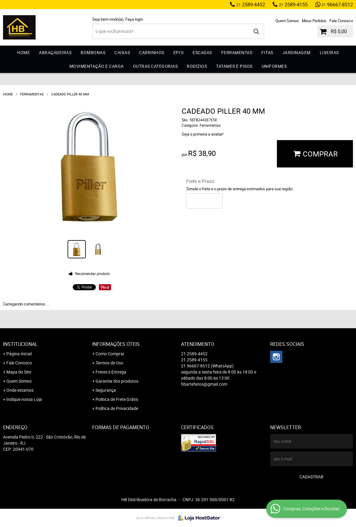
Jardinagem (296, 52)
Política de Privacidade (117, 408)
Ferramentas (237, 52)
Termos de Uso (109, 363)
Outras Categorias (155, 66)
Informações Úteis (116, 344)
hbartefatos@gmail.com (204, 384)
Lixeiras (329, 52)
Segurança (106, 390)
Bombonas (93, 52)
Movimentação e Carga (96, 66)
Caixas (122, 52)
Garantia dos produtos (117, 381)
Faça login (134, 19)
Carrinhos (151, 52)
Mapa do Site (18, 372)
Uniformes (274, 66)
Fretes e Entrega (111, 372)
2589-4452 (250, 4)
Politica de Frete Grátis (117, 399)
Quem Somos (287, 20)
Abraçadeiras (55, 52)
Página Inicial (19, 353)
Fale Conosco (341, 20)
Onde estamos (20, 390)
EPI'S (178, 52)
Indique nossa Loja (24, 399)
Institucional (20, 344)
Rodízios (197, 66)
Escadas (202, 52)
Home (23, 52)
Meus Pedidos (314, 20)
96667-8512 (337, 4)
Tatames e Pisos (234, 66)
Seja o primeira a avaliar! (202, 134)
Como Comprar (110, 353)
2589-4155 (293, 4)
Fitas (267, 52)
